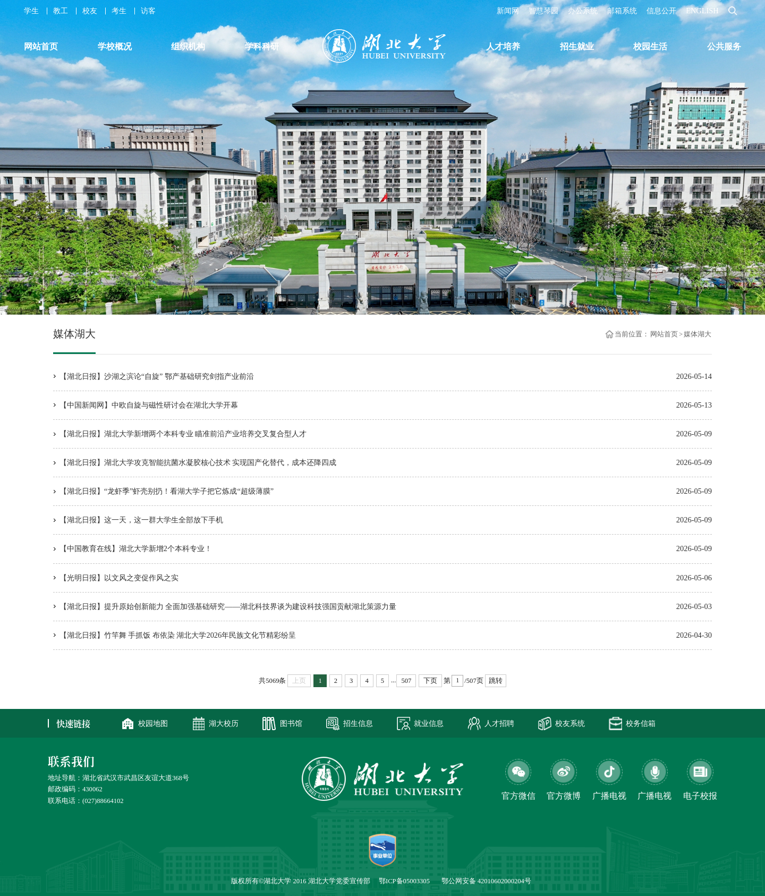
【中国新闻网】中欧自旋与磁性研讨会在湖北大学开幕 (149, 405)
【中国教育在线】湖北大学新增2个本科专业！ (136, 548)
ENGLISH (702, 10)
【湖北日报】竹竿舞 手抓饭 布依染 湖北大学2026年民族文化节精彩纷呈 (178, 635)
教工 (60, 10)
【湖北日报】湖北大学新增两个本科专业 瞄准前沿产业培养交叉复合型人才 (183, 433)
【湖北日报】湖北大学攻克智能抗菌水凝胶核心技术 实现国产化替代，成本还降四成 (198, 462)
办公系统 (583, 10)
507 (406, 680)
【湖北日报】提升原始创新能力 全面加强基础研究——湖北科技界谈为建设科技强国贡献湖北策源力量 (228, 606)
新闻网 (508, 10)
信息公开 (661, 10)
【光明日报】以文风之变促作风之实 (119, 577)
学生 (31, 10)
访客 (148, 10)
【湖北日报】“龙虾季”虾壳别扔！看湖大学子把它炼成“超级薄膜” (167, 491)
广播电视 (655, 796)
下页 (430, 680)
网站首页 (664, 334)
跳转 (496, 680)
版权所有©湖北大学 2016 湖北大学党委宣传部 (300, 881)
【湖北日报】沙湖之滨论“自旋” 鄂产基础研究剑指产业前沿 (157, 376)
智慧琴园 (543, 10)
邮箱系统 (622, 10)
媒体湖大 (697, 334)
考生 (119, 10)
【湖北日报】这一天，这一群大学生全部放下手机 (141, 519)
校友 (89, 10)
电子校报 (700, 796)
